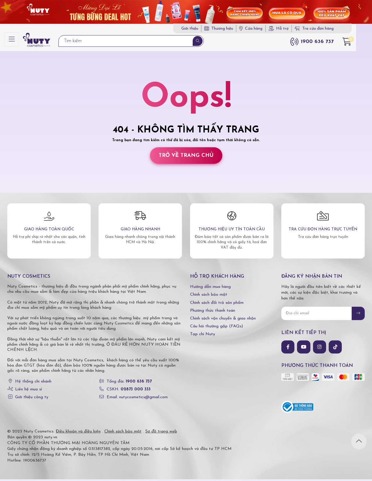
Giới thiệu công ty (31, 399)
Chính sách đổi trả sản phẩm (217, 304)
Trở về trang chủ (186, 157)
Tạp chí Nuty (202, 336)
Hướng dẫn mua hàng (210, 289)
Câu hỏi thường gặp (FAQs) (216, 328)
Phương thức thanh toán (212, 312)
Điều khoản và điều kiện (78, 433)
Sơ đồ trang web (161, 433)
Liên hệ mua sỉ (28, 391)
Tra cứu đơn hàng (327, 29)
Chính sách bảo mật (208, 297)
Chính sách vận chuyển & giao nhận (223, 320)
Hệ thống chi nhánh (33, 383)
